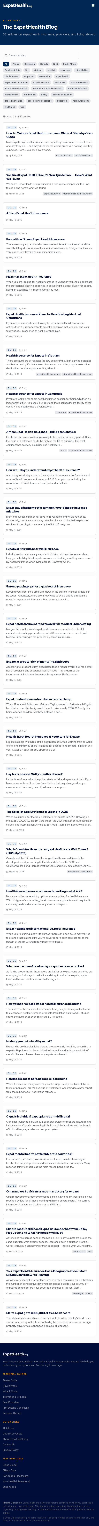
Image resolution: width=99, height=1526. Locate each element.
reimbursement (81, 101)
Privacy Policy (11, 1449)
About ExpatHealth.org (15, 1439)
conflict (51, 70)
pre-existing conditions (40, 101)
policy (44, 94)
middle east (30, 94)
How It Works (10, 1385)
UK (26, 70)
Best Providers (11, 1402)
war (22, 107)
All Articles (8, 1428)
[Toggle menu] (93, 5)
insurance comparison (16, 88)
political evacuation (62, 94)
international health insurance (47, 88)
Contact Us (9, 1444)
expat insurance (41, 82)
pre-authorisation (13, 101)
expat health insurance (16, 82)
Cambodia (29, 64)
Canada (44, 64)
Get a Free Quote (12, 1433)
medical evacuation (77, 88)
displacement (12, 76)
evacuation (44, 76)
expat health (62, 76)
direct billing (82, 70)
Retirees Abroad (12, 1413)
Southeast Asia (12, 70)
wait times (10, 107)
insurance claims (79, 82)
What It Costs (10, 1391)
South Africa (69, 64)
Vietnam (38, 70)
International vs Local (14, 1396)
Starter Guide (10, 1380)
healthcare (60, 82)
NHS (55, 64)
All (6, 64)
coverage (65, 70)
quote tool (62, 101)
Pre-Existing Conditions (16, 1407)
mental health (11, 94)
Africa (16, 64)
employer (29, 76)
